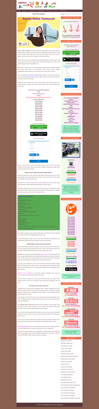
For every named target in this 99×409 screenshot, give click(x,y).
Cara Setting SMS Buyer (67, 374)
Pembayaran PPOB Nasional (68, 372)
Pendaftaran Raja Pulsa (66, 343)
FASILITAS (56, 10)
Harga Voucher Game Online (68, 359)
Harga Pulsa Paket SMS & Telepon (69, 356)
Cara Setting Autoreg (66, 377)
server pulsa (46, 254)
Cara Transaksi (41, 10)
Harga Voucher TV (65, 364)
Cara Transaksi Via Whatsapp (68, 387)
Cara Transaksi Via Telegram (68, 395)
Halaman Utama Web (66, 340)
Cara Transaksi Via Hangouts (68, 393)
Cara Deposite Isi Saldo (66, 346)
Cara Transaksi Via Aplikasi (67, 390)
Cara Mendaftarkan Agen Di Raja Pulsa (70, 385)
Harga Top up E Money (66, 361)
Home (19, 10)
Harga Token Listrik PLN (67, 369)
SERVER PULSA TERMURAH (25, 273)
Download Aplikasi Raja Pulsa (68, 382)
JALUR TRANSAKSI (63, 10)
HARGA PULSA (49, 10)
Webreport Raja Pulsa (66, 379)
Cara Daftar (25, 10)
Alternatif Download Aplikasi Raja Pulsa (70, 398)
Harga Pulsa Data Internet (67, 353)
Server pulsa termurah (23, 326)
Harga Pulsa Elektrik (66, 351)
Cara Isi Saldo (33, 10)
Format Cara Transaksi (66, 348)
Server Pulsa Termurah (39, 14)
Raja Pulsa (47, 404)
